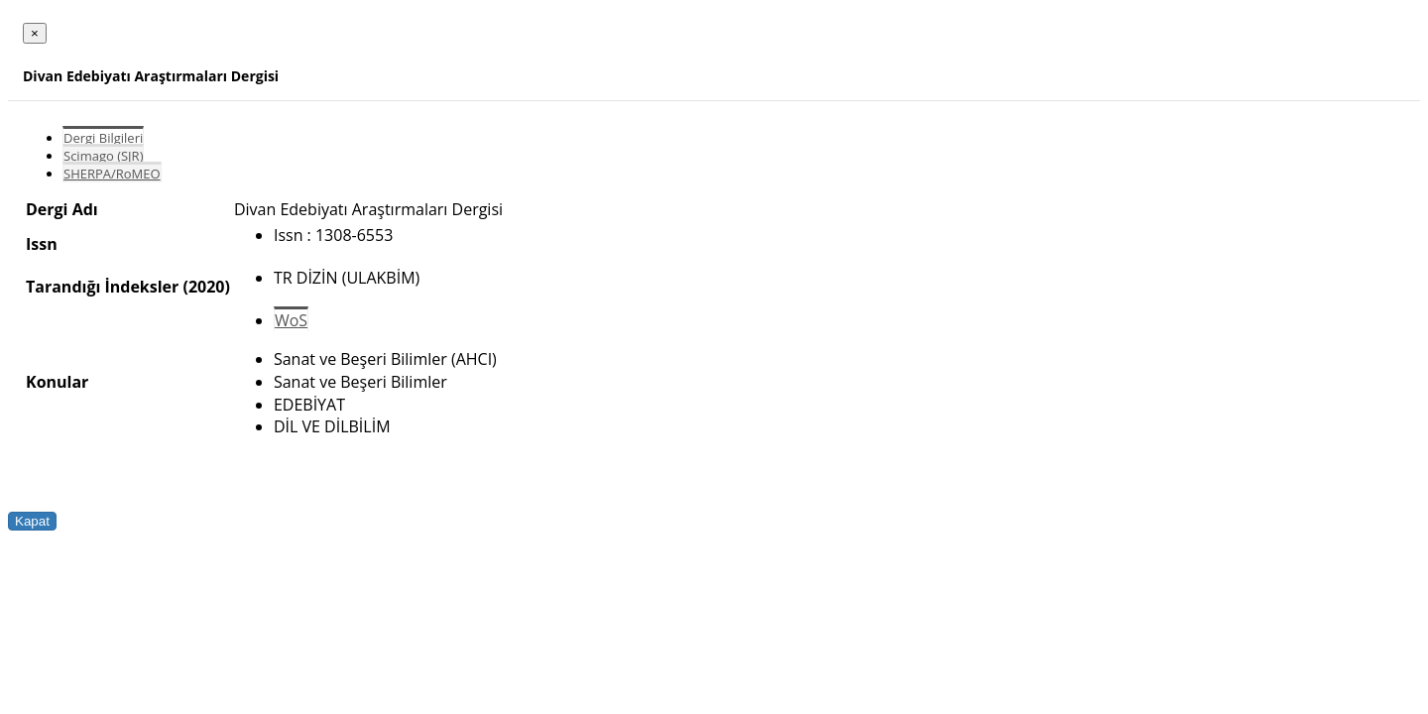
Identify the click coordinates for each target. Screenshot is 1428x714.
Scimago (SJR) (103, 156)
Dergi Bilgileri (103, 138)
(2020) (205, 287)
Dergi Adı (62, 209)
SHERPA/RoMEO (112, 173)
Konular (57, 382)
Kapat (32, 521)
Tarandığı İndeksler (102, 287)
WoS (291, 320)
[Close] (35, 33)
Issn (42, 244)
